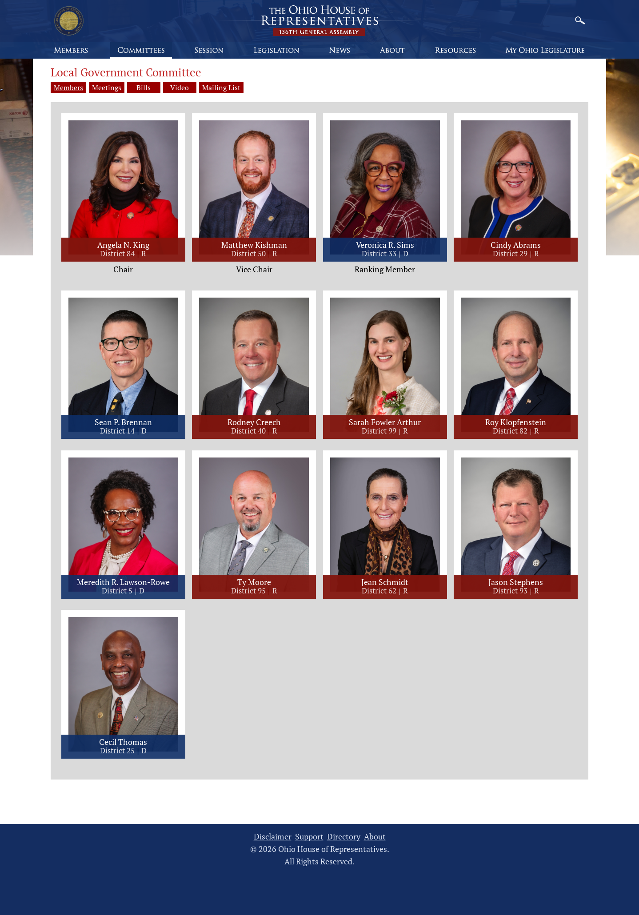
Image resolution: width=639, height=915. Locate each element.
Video (183, 87)
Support (309, 837)
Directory (343, 837)
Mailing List (226, 87)
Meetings (106, 87)
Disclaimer (273, 837)
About (375, 837)
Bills (145, 87)
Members (68, 87)
